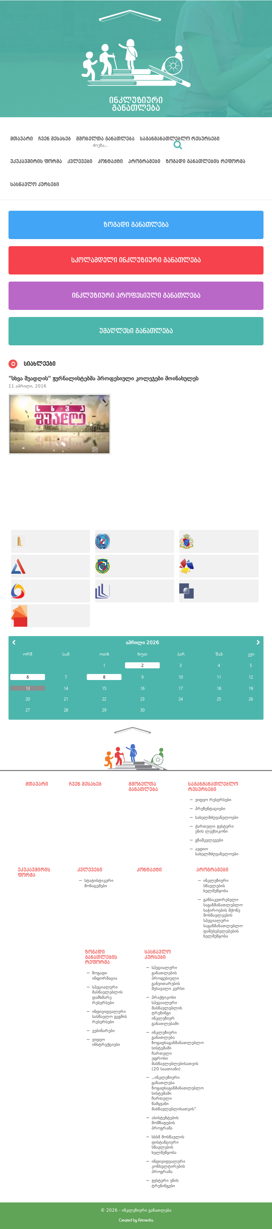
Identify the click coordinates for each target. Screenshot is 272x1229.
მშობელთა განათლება (105, 138)
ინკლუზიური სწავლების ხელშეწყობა (215, 885)
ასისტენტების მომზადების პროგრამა (165, 1123)
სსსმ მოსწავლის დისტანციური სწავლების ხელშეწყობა (168, 1144)
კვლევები (79, 161)
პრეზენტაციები (210, 808)
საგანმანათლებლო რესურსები (180, 138)
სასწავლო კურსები (34, 184)
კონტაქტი (110, 161)
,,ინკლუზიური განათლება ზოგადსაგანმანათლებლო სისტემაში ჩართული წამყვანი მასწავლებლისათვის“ (169, 1093)
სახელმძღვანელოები (215, 817)
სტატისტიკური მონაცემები (98, 883)
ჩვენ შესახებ (54, 138)
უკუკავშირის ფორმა (36, 161)
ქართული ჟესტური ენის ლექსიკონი (214, 829)
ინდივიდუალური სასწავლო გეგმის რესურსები (109, 1016)
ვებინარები (103, 1030)
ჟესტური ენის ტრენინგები (165, 1183)
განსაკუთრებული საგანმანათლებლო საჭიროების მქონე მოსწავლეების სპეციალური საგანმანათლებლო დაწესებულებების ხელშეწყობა (223, 918)
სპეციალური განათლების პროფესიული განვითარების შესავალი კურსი (168, 978)
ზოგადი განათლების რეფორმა (205, 161)
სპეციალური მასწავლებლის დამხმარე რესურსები (107, 995)
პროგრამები (144, 161)
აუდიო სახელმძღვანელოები (215, 851)
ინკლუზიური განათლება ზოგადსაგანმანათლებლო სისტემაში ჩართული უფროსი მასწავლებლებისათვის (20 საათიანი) (169, 1050)
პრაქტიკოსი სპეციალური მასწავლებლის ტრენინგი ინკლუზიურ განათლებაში (167, 1010)
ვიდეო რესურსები (213, 799)
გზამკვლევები (209, 840)
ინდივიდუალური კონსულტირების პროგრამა (168, 1166)
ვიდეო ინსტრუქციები (106, 1042)
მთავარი (21, 138)
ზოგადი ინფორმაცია (104, 975)
